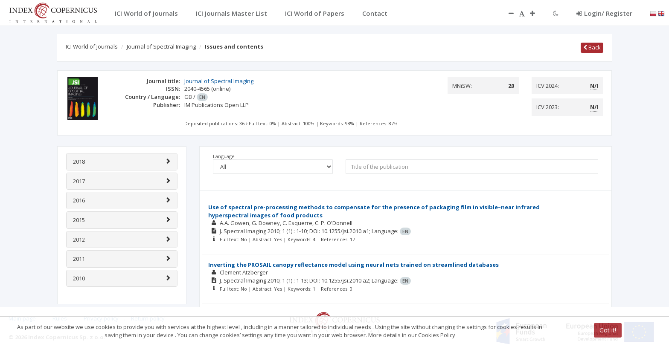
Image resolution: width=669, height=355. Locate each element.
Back (592, 47)
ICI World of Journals (92, 46)
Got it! (607, 330)
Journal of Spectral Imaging (161, 46)
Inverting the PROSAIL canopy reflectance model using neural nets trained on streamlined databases (353, 264)
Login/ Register (604, 13)
